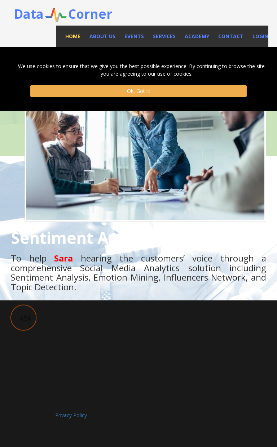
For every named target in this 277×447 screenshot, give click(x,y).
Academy (197, 36)
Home (72, 36)
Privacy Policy (71, 415)
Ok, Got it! (138, 91)
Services (164, 36)
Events (134, 36)
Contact (230, 36)
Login (260, 36)
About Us (102, 36)
